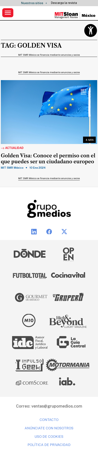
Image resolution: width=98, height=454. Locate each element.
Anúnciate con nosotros (49, 428)
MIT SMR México (12, 167)
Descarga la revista (64, 3)
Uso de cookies (48, 436)
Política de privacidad (49, 445)
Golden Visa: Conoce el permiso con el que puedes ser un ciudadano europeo (48, 159)
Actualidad (12, 148)
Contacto (49, 420)
